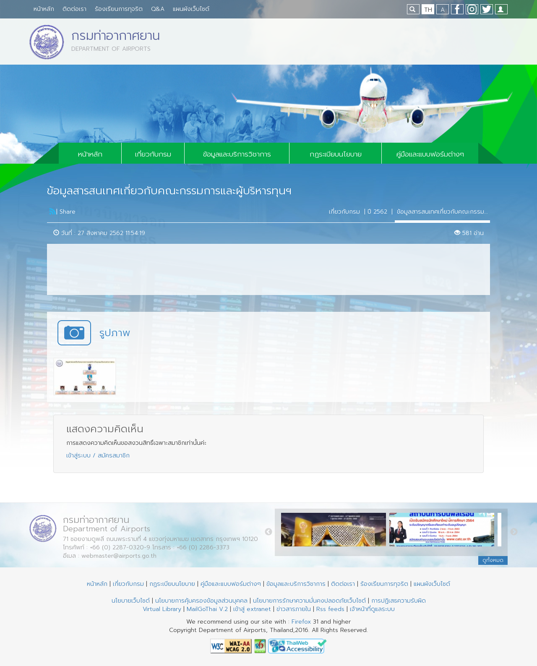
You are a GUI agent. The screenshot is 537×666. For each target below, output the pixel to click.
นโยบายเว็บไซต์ (131, 600)
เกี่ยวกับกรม (153, 154)
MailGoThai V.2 (207, 609)
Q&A (157, 9)
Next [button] (514, 532)
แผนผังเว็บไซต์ (191, 9)
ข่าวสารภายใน (293, 609)
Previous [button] (268, 532)
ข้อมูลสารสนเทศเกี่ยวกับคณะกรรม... (442, 211)
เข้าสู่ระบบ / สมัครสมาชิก (98, 455)
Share (68, 211)
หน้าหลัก (44, 9)
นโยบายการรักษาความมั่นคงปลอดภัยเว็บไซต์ (309, 600)
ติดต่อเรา (74, 9)
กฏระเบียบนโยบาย (336, 154)
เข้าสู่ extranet (252, 609)
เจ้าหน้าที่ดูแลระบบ (372, 609)
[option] (335, 532)
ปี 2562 (377, 211)
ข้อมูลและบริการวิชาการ (237, 154)
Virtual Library (162, 609)
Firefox (301, 621)
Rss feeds (330, 609)
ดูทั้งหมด (492, 560)
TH (428, 9)
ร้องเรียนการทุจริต (119, 9)
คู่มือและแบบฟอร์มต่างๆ (430, 154)
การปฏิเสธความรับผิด (398, 600)
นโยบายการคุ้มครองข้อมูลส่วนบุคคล (201, 600)
